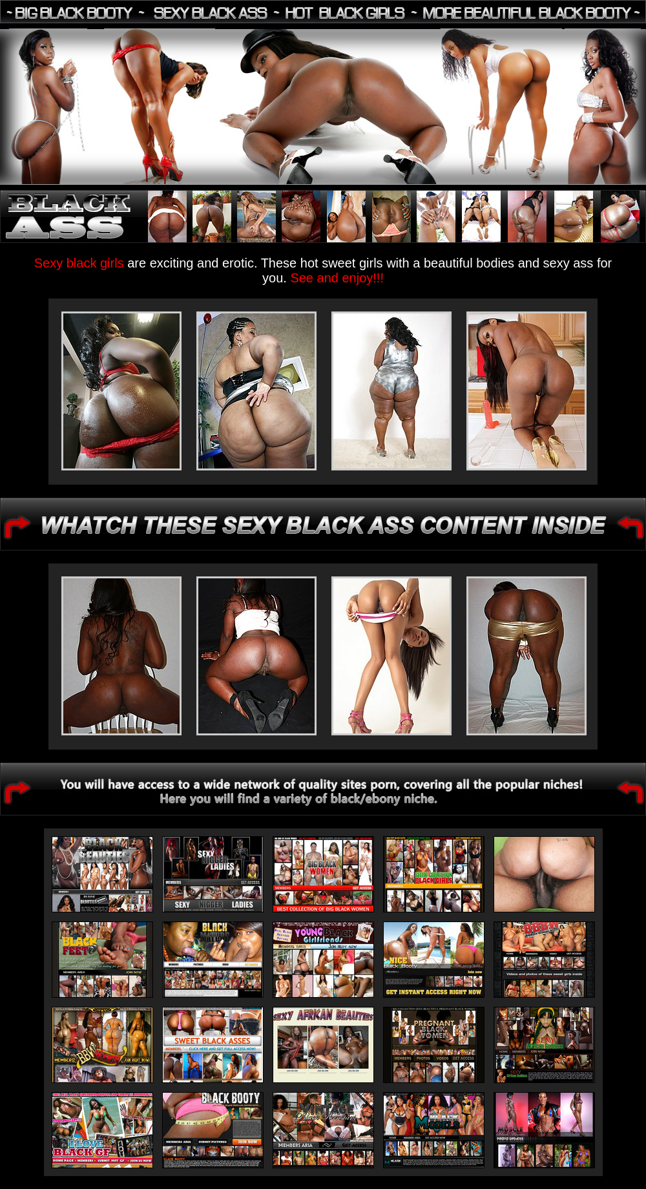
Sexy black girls (81, 263)
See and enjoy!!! (337, 278)
